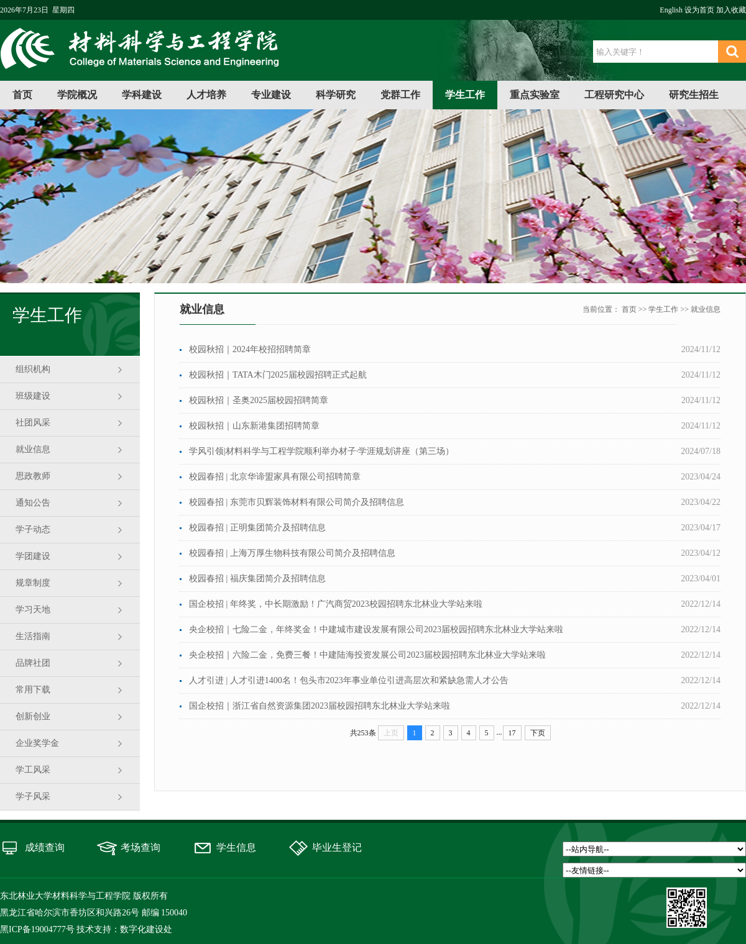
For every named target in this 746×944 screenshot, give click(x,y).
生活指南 (33, 636)
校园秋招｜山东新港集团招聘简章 (254, 425)
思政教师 (33, 476)
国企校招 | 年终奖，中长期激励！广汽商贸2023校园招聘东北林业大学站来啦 (335, 604)
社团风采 (33, 422)
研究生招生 (694, 94)
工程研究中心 (614, 94)
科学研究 (336, 94)
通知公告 (33, 502)
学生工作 (465, 94)
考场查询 (140, 847)
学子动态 (33, 529)
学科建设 (142, 94)
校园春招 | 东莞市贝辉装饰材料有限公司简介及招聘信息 (296, 502)
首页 (22, 94)
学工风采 (33, 769)
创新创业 (33, 716)
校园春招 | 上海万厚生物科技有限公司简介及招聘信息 (292, 553)
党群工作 (400, 94)
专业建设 (271, 94)
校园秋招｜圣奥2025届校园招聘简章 (258, 400)
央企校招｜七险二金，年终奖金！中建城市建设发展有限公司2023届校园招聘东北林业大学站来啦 (376, 629)
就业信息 (33, 449)
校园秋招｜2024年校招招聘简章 (250, 349)
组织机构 (33, 369)
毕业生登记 (337, 847)
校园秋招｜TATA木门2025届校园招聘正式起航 (278, 374)
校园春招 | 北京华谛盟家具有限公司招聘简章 (275, 476)
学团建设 (33, 556)
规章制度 (33, 583)
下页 (537, 732)
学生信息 (236, 847)
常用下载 (33, 689)
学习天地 (33, 609)
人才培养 (206, 94)
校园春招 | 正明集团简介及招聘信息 (257, 527)
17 (512, 732)
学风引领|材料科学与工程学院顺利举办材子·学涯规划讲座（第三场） (321, 451)
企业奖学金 (37, 743)
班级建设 (33, 396)
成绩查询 (45, 847)
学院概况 (77, 94)
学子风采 (33, 796)
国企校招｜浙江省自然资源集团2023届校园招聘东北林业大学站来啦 (319, 705)
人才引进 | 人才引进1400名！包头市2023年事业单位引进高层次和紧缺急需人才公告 (349, 680)
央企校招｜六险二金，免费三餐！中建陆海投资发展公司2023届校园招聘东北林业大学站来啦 (367, 655)
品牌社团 (33, 663)
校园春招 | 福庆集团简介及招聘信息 (257, 578)
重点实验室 (535, 94)
